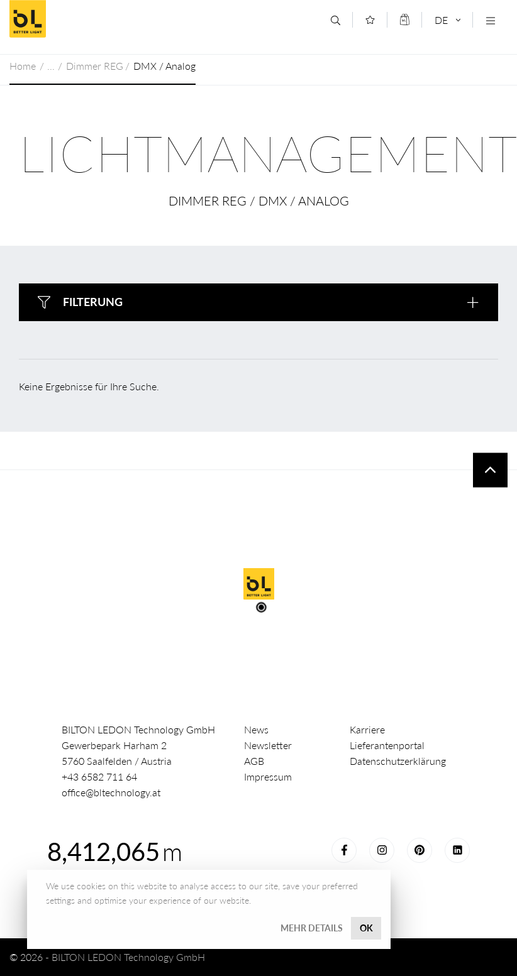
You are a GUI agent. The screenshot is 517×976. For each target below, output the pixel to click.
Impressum (268, 776)
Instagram (381, 850)
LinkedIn (457, 850)
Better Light (100, 19)
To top (490, 469)
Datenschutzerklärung (398, 761)
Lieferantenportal (387, 745)
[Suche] (336, 20)
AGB (254, 761)
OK (366, 928)
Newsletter (268, 745)
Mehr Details (312, 928)
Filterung (93, 302)
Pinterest (419, 850)
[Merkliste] (370, 20)
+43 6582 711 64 (99, 776)
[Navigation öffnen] (490, 20)
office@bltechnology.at (111, 792)
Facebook (344, 850)
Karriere (367, 729)
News (256, 729)
